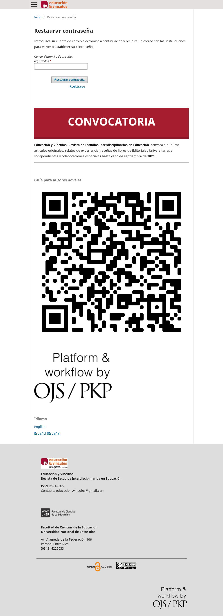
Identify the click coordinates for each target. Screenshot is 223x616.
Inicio (37, 17)
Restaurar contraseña (69, 79)
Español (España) (47, 433)
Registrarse (77, 86)
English (39, 426)
